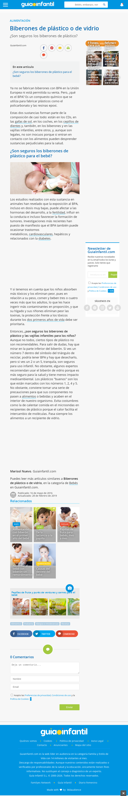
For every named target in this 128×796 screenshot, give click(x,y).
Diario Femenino (88, 782)
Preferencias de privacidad (38, 695)
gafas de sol (23, 121)
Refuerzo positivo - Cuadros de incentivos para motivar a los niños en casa (111, 53)
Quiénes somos (28, 740)
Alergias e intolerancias (47, 623)
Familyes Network (40, 782)
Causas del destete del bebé (43, 571)
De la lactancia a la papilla (44, 535)
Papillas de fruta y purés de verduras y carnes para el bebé (43, 593)
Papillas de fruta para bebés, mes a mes (67, 533)
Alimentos (16, 623)
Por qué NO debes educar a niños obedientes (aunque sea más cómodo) (95, 73)
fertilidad (58, 212)
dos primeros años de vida (45, 320)
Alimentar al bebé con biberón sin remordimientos (23, 570)
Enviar (69, 707)
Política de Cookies (19, 698)
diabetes (44, 238)
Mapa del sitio (83, 745)
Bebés (73, 483)
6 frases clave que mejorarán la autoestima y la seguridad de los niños (95, 53)
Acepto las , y (102, 287)
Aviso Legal (97, 740)
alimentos (29, 396)
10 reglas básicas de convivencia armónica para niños (112, 77)
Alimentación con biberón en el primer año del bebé (21, 533)
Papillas (64, 524)
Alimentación (20, 21)
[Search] (104, 5)
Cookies (48, 740)
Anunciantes (61, 745)
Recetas (65, 623)
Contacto (42, 745)
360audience (74, 789)
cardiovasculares (41, 234)
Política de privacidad (72, 740)
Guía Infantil (65, 782)
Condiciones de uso (62, 695)
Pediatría (28, 623)
